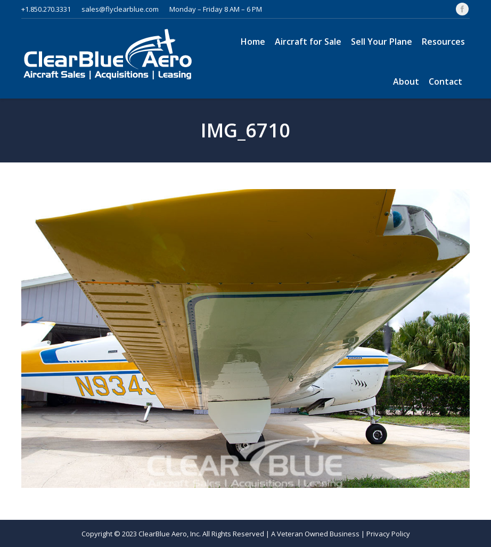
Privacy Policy (388, 533)
